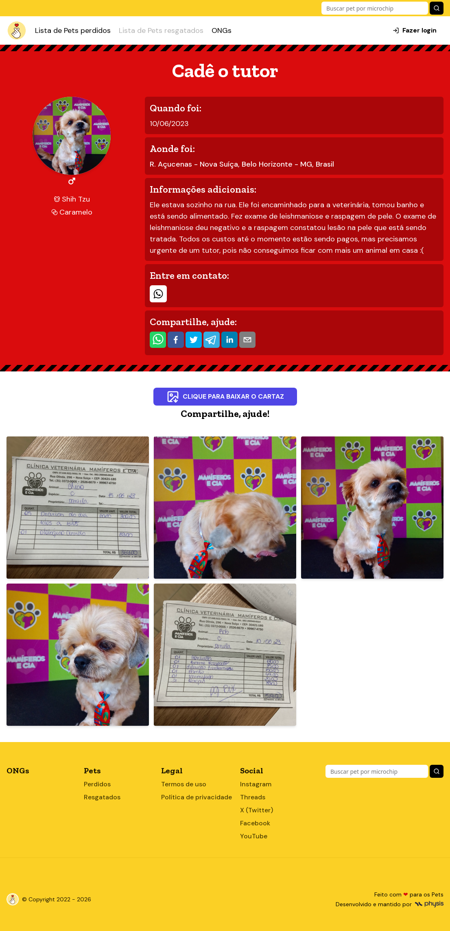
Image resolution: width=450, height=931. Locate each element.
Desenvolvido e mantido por (389, 904)
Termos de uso (183, 784)
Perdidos (97, 784)
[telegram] (211, 340)
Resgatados (102, 797)
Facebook (255, 823)
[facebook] (176, 340)
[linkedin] (229, 340)
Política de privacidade (196, 797)
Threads (252, 797)
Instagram (255, 784)
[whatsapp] (158, 340)
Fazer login (415, 30)
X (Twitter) (256, 810)
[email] (247, 340)
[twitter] (194, 340)
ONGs (222, 30)
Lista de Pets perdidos (73, 30)
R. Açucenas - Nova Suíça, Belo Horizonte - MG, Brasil (242, 164)
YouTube (253, 836)
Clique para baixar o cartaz (225, 396)
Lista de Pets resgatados (161, 30)
